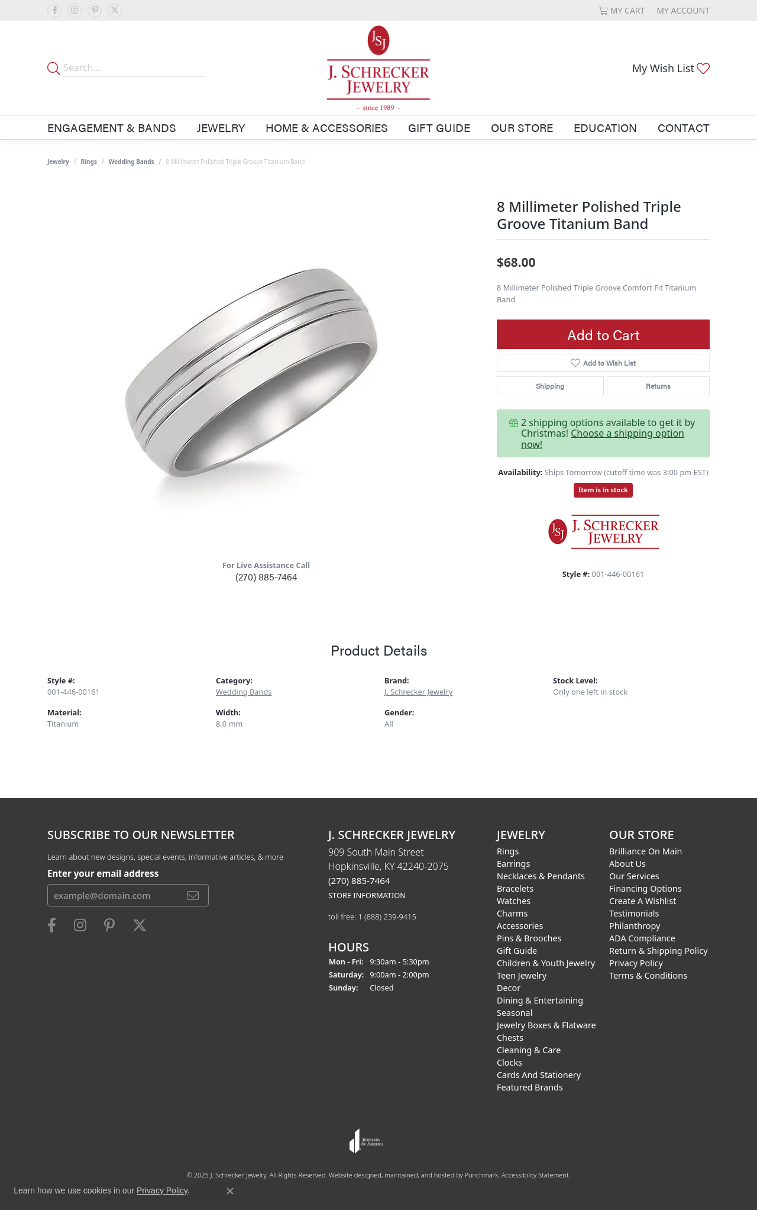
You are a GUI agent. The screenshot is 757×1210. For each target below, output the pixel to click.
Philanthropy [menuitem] (634, 925)
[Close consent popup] (230, 1191)
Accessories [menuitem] (520, 925)
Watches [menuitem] (513, 900)
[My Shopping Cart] (622, 10)
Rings (89, 161)
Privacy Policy (162, 1190)
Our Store (522, 127)
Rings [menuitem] (508, 851)
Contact (684, 127)
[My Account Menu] (683, 10)
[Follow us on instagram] (74, 11)
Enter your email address (102, 873)
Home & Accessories (327, 127)
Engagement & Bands (111, 127)
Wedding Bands (131, 161)
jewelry (58, 161)
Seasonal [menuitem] (514, 1012)
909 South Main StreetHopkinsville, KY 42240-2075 (388, 873)
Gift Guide (439, 127)
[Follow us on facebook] (54, 11)
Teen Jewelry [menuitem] (521, 975)
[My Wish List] (671, 68)
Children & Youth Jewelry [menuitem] (546, 963)
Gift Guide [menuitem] (517, 950)
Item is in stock (603, 489)
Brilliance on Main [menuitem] (645, 851)
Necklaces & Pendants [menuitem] (541, 876)
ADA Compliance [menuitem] (642, 938)
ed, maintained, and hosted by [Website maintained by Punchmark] (419, 1174)
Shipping (550, 385)
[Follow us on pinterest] (95, 11)
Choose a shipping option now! (602, 438)
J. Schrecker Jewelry (418, 691)
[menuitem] (367, 1141)
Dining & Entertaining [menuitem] (540, 1000)
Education (605, 127)
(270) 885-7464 (266, 576)
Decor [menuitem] (508, 987)
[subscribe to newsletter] (192, 895)
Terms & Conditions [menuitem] (648, 975)
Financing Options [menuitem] (645, 888)
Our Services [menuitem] (634, 876)
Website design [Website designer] (351, 1174)
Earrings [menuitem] (513, 863)
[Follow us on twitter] (115, 11)
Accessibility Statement (535, 1174)
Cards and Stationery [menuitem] (539, 1074)
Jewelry (221, 127)
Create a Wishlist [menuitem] (642, 900)
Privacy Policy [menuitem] (636, 963)
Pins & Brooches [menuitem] (529, 938)
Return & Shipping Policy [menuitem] (658, 950)
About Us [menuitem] (627, 863)
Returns (658, 385)
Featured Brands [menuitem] (530, 1087)
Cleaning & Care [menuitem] (529, 1050)
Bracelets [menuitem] (515, 888)
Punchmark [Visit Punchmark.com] (482, 1174)
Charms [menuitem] (512, 913)
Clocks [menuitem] (509, 1062)
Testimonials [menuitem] (634, 913)
